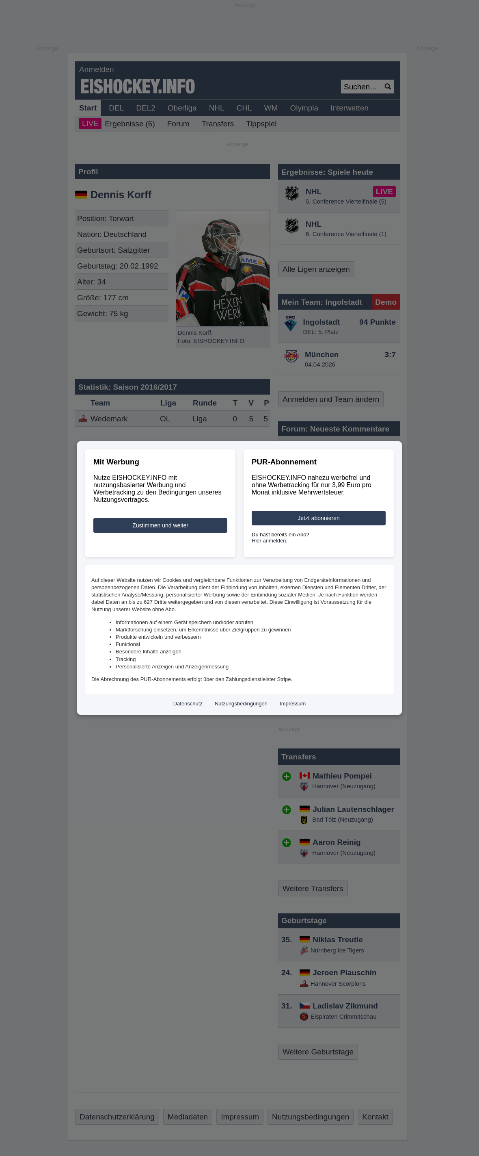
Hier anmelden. (269, 541)
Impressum (293, 704)
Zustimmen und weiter (160, 525)
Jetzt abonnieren (319, 518)
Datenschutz (188, 704)
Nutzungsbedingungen (241, 704)
